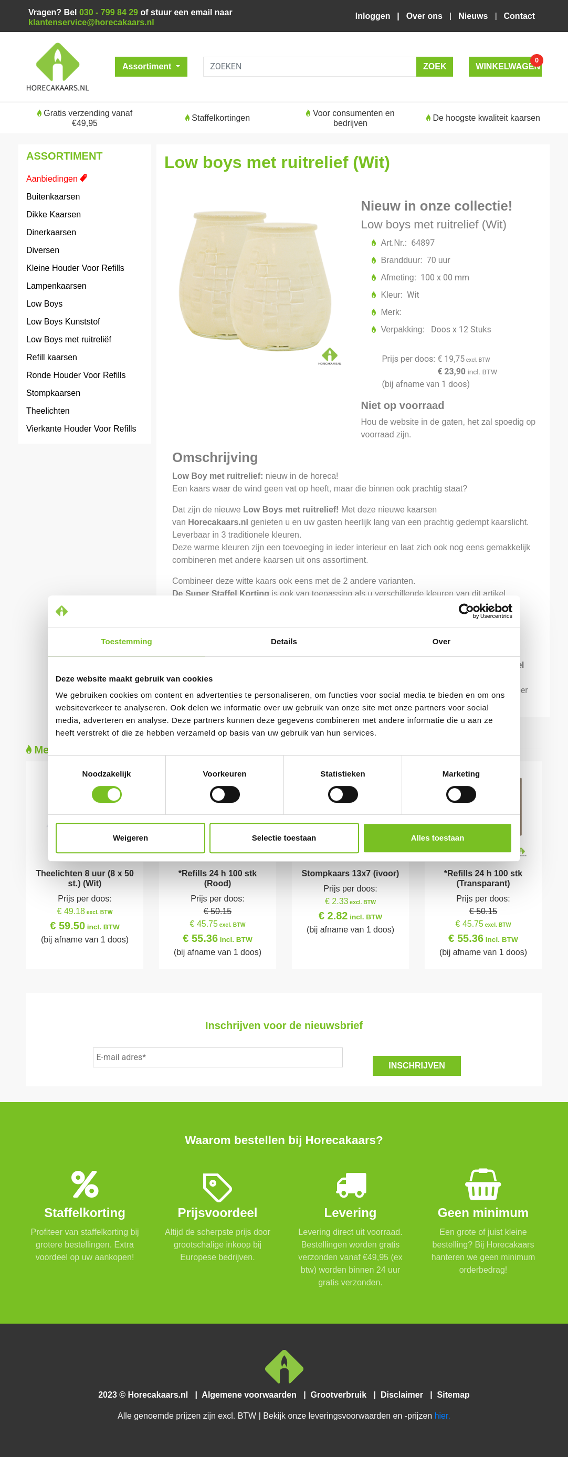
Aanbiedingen (52, 178)
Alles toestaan (438, 837)
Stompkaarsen (53, 393)
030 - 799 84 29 (108, 12)
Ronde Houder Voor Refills (75, 375)
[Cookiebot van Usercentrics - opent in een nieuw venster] (466, 611)
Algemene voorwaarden (251, 1394)
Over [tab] (442, 641)
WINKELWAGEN (509, 64)
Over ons (426, 16)
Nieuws (474, 16)
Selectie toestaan (284, 837)
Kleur (391, 294)
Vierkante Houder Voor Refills (81, 428)
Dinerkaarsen (51, 232)
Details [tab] (284, 641)
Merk (391, 312)
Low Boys (44, 303)
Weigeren (130, 837)
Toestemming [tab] (126, 641)
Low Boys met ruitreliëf (68, 339)
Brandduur (401, 260)
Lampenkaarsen (56, 285)
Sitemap (452, 1394)
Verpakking (402, 329)
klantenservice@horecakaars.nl (91, 22)
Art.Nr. (393, 242)
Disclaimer (404, 1394)
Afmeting (398, 277)
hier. (442, 1415)
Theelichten (48, 410)
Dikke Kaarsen (53, 214)
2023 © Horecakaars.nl (146, 1394)
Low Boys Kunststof (63, 321)
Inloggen (375, 16)
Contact (519, 16)
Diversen (42, 250)
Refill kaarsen (51, 357)
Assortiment (148, 66)
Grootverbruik (340, 1394)
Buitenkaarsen (53, 196)
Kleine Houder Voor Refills (75, 268)
